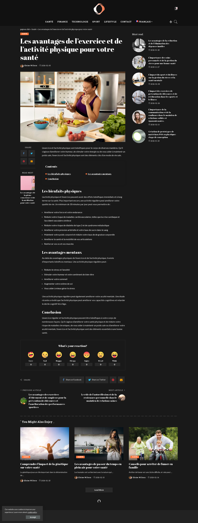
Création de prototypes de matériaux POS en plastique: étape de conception (162, 134)
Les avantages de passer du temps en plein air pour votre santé (97, 465)
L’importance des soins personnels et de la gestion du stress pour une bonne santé (162, 60)
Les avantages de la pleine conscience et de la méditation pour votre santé (27, 197)
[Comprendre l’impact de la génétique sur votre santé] (44, 443)
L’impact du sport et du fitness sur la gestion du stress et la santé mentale (162, 77)
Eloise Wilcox (30, 65)
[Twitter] (31, 153)
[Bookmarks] (176, 8)
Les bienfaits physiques (59, 173)
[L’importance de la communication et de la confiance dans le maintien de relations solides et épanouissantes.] (139, 117)
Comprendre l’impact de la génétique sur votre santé (44, 465)
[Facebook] (24, 153)
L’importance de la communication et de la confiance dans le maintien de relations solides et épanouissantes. (162, 115)
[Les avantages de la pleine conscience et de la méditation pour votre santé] (28, 183)
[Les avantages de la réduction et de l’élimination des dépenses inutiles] (139, 45)
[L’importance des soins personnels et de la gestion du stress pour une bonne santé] (139, 62)
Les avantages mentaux (99, 173)
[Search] (176, 22)
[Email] (31, 161)
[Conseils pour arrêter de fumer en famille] (153, 443)
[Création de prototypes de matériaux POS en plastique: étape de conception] (139, 136)
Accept (33, 517)
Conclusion (53, 178)
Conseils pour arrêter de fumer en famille (151, 465)
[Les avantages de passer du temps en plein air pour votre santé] (98, 443)
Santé (24, 34)
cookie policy (32, 512)
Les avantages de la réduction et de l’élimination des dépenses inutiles (162, 43)
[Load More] (99, 489)
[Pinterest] (24, 161)
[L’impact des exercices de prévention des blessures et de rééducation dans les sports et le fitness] (139, 97)
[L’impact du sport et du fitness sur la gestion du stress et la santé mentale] (139, 79)
